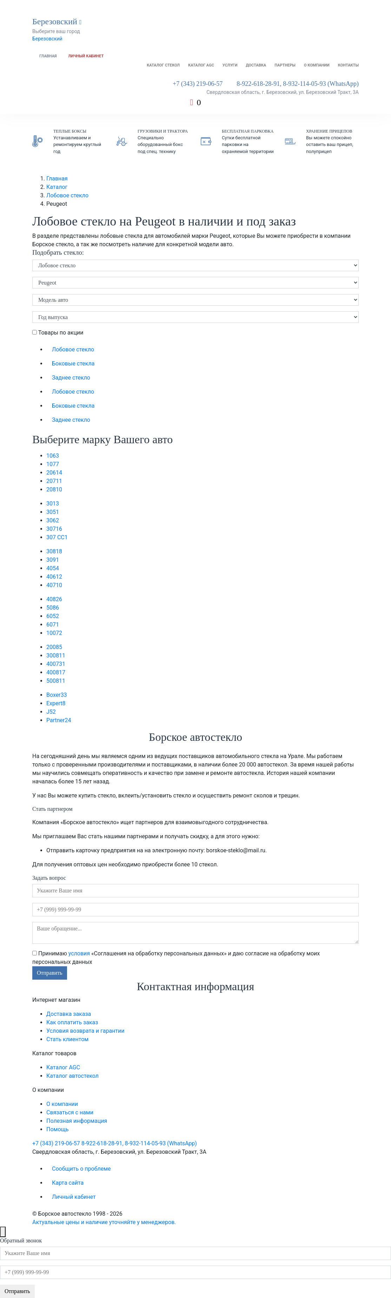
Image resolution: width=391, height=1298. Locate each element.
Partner (58, 720)
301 (52, 503)
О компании (317, 65)
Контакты (348, 65)
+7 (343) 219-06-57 (198, 83)
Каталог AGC (201, 65)
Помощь (57, 1129)
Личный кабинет (86, 56)
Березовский (47, 39)
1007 (54, 633)
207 (54, 481)
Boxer (56, 695)
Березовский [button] (57, 21)
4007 (55, 664)
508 (52, 607)
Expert (56, 703)
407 (54, 585)
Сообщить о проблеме (81, 1168)
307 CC (57, 537)
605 (52, 616)
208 (54, 489)
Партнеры (285, 65)
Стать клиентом (67, 1039)
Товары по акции (57, 332)
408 (54, 599)
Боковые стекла (73, 363)
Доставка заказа (68, 1014)
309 (52, 559)
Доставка (256, 65)
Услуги (230, 65)
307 (54, 529)
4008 (55, 672)
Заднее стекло (71, 377)
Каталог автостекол (72, 1076)
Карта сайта (68, 1182)
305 (52, 512)
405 (52, 568)
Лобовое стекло (67, 195)
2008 (54, 647)
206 (54, 472)
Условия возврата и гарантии (85, 1030)
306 (52, 520)
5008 (55, 680)
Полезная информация (76, 1121)
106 (52, 455)
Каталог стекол (163, 65)
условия (79, 953)
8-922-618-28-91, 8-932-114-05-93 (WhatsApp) (298, 83)
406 (54, 576)
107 (52, 464)
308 (54, 551)
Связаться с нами (69, 1112)
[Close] (3, 1232)
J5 (51, 711)
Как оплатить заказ (72, 1022)
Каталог (56, 187)
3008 (55, 655)
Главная (48, 56)
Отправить (49, 973)
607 (52, 624)
